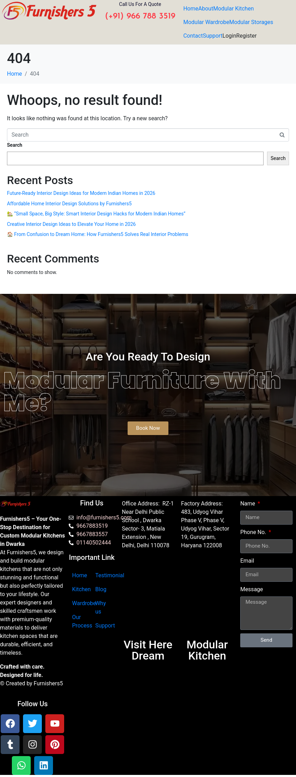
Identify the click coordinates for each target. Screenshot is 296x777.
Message (251, 589)
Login (229, 35)
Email (247, 560)
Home (190, 8)
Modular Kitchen (233, 8)
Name (248, 503)
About (205, 8)
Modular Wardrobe (206, 22)
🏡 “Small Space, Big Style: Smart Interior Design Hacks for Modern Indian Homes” (96, 213)
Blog (100, 589)
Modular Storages (251, 22)
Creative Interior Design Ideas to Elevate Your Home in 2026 (71, 224)
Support (212, 35)
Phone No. (253, 532)
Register (246, 35)
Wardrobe (84, 603)
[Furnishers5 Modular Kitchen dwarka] (148, 597)
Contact (193, 35)
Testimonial (109, 575)
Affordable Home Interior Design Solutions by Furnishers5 (69, 203)
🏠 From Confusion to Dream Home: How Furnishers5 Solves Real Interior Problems (97, 234)
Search (14, 145)
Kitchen (81, 589)
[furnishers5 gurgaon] (207, 597)
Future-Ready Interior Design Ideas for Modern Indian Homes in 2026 (81, 193)
